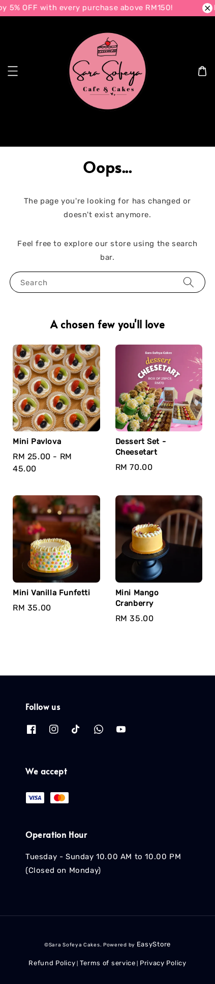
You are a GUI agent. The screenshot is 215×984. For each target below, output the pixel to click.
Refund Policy (51, 963)
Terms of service (108, 963)
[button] (13, 71)
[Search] (191, 131)
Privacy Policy (163, 963)
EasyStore (154, 944)
